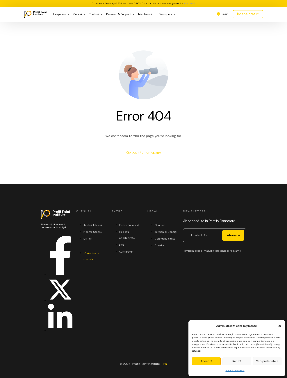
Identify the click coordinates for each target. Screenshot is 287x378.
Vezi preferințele (267, 361)
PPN (164, 364)
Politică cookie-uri (235, 370)
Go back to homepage (143, 152)
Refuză (236, 361)
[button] (279, 326)
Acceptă (206, 361)
